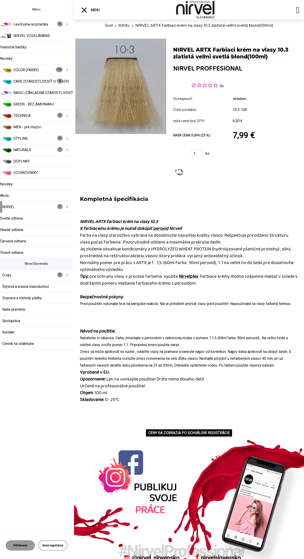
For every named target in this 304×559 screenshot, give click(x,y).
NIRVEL (124, 25)
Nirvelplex (188, 276)
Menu (90, 10)
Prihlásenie (20, 545)
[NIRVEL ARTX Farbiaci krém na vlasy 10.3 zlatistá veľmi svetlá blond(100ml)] (120, 41)
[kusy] (197, 154)
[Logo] (197, 9)
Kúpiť (179, 155)
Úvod (109, 25)
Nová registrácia (52, 545)
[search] (297, 11)
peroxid (160, 228)
